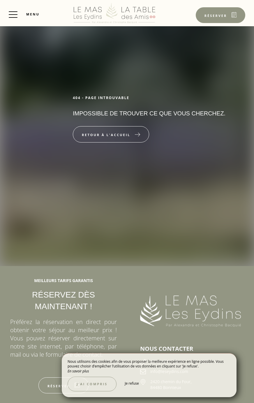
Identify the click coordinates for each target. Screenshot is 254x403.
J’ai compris (92, 384)
